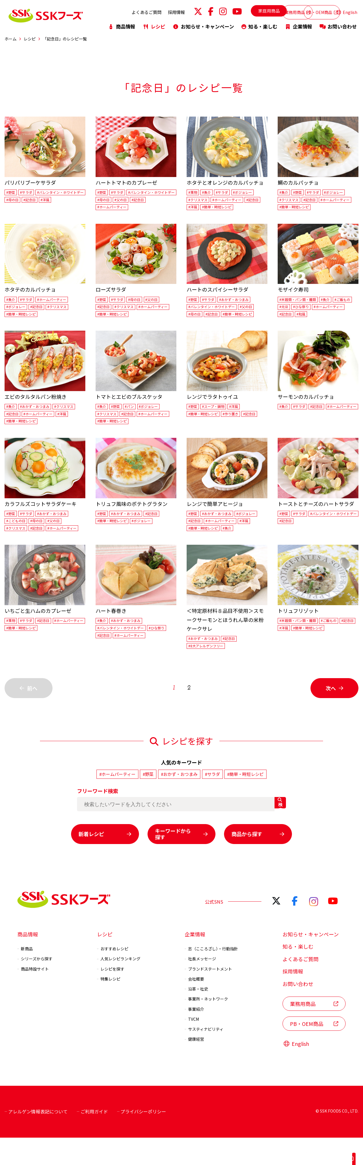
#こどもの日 (18, 538)
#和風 (343, 319)
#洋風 (31, 209)
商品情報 (121, 23)
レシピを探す (110, 996)
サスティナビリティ (204, 1056)
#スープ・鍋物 (217, 412)
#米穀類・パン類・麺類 (301, 302)
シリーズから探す (35, 986)
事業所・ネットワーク (206, 1026)
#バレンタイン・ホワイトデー (34, 201)
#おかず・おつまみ (241, 302)
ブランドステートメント (208, 996)
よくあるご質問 (115, 11)
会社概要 (194, 1006)
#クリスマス (200, 201)
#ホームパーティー (154, 209)
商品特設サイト (33, 996)
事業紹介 (194, 1036)
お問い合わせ (338, 23)
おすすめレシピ (112, 976)
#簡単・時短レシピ (241, 209)
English (346, 11)
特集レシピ (108, 1006)
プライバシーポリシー (141, 1138)
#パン (134, 412)
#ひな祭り (328, 311)
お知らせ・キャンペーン (203, 23)
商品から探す (258, 861)
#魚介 (209, 193)
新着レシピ (105, 861)
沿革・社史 (196, 1016)
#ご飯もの (289, 311)
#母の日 (73, 201)
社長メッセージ (200, 986)
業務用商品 (265, 11)
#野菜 (12, 193)
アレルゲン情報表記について (36, 1138)
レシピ (154, 23)
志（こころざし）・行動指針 (211, 976)
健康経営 (194, 1066)
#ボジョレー (250, 193)
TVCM (192, 1046)
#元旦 (308, 311)
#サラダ (29, 193)
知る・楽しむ (259, 23)
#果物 (194, 193)
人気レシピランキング (118, 986)
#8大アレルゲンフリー (209, 673)
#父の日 (105, 209)
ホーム (11, 39)
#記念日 (14, 209)
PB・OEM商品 (307, 11)
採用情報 (145, 11)
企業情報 (298, 23)
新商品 (25, 976)
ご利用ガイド (92, 1138)
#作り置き (237, 420)
